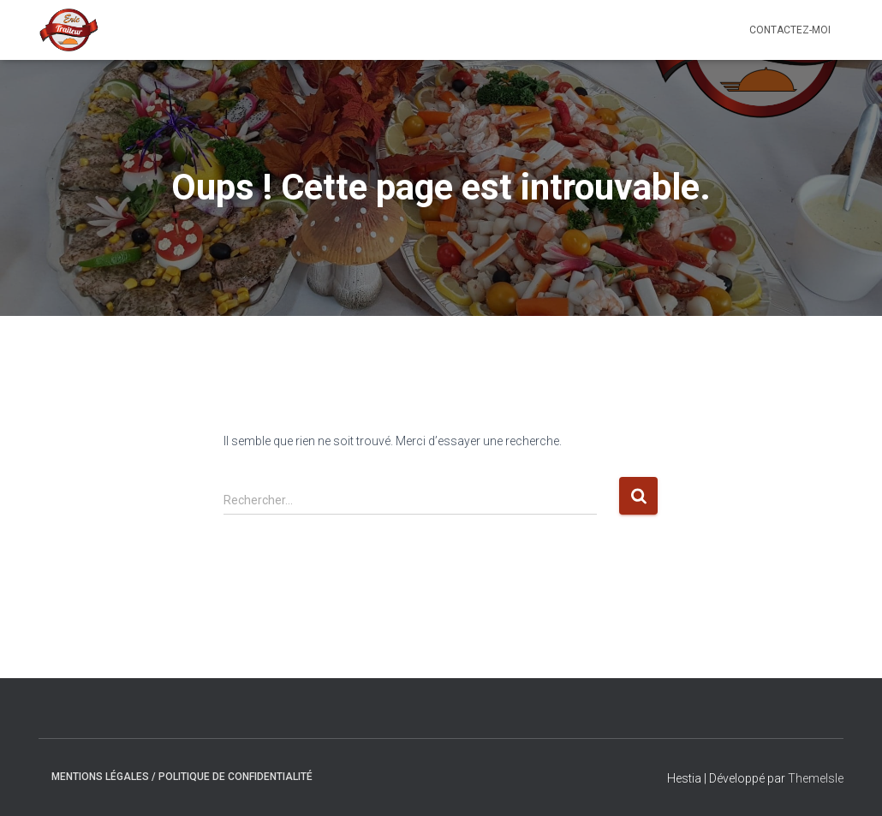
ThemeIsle (815, 778)
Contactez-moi (790, 30)
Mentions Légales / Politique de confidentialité (182, 777)
